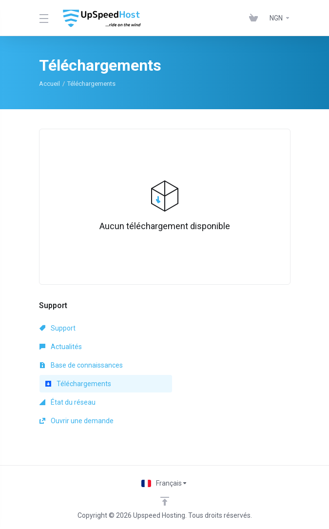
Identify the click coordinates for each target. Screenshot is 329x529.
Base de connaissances (81, 365)
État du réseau (67, 402)
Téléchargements (78, 384)
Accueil (49, 83)
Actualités (60, 347)
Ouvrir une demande (76, 421)
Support (57, 328)
